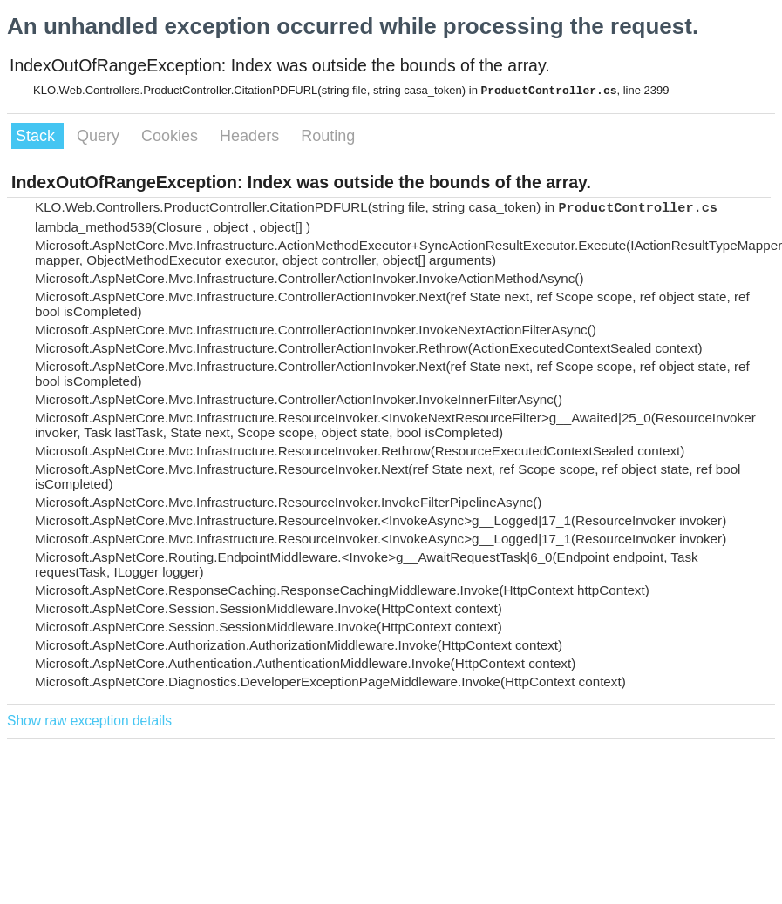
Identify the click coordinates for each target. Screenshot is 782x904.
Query (100, 136)
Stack (37, 136)
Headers (251, 136)
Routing (328, 136)
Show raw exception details (89, 720)
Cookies (171, 136)
